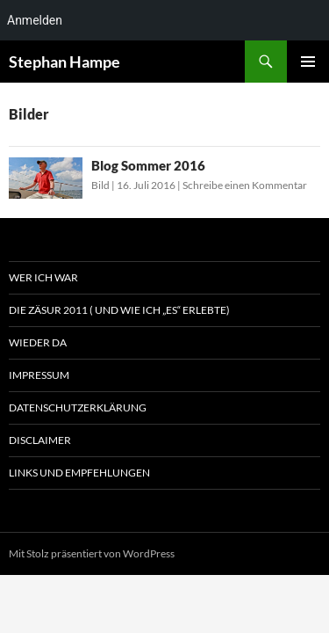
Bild (100, 185)
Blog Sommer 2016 (148, 165)
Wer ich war (43, 277)
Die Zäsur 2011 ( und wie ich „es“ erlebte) (119, 309)
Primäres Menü (308, 61)
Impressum (39, 375)
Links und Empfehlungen (79, 472)
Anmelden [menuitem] (34, 20)
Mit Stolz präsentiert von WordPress (92, 553)
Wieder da (38, 342)
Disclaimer (40, 440)
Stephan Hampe (64, 61)
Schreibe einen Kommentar (244, 185)
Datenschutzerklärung (78, 407)
